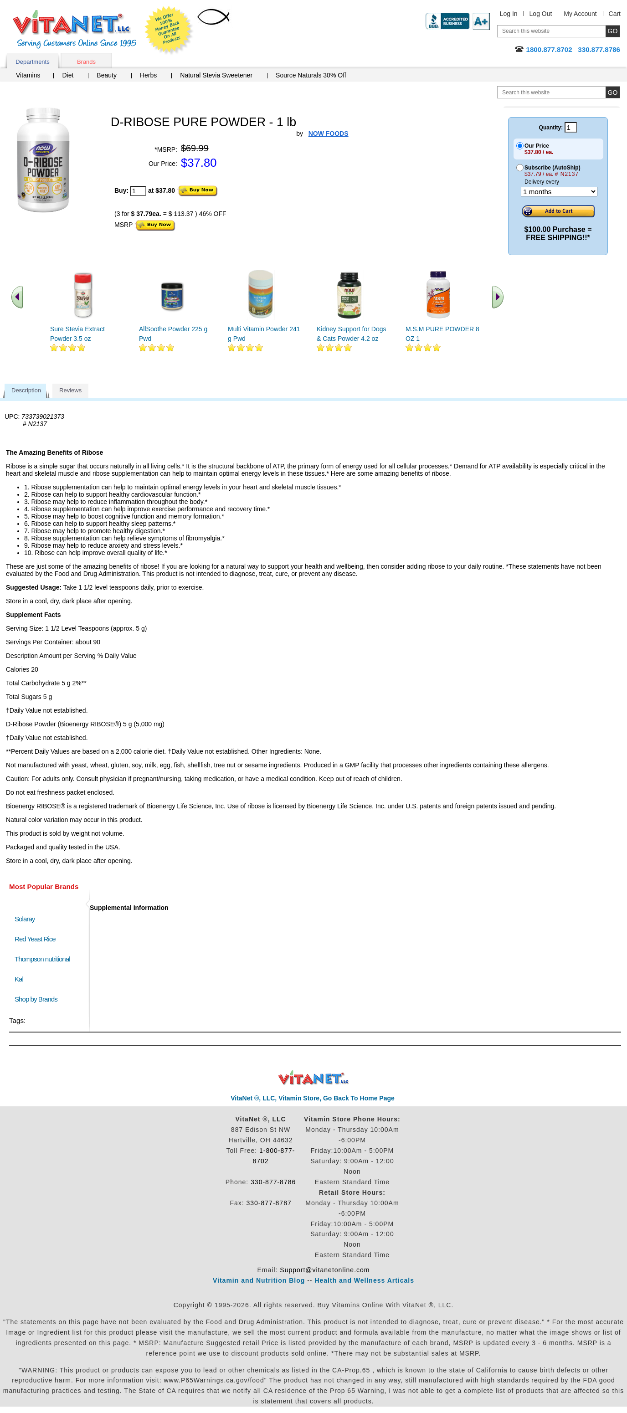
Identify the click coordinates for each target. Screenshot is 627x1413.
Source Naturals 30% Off (311, 75)
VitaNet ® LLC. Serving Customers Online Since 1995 (74, 29)
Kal (19, 979)
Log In (509, 13)
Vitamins (28, 75)
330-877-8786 (273, 1182)
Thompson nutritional (42, 959)
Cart (615, 13)
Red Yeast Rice (35, 939)
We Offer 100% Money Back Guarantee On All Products (169, 30)
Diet (67, 75)
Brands (86, 61)
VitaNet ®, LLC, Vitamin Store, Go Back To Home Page (313, 1098)
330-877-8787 (269, 1203)
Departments (32, 61)
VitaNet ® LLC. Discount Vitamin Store (313, 1077)
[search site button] (613, 92)
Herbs (148, 75)
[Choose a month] (559, 191)
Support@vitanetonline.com (325, 1270)
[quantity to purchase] (138, 191)
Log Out (540, 13)
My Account (580, 13)
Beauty (107, 75)
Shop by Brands (38, 999)
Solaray (25, 919)
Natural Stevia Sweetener (216, 75)
